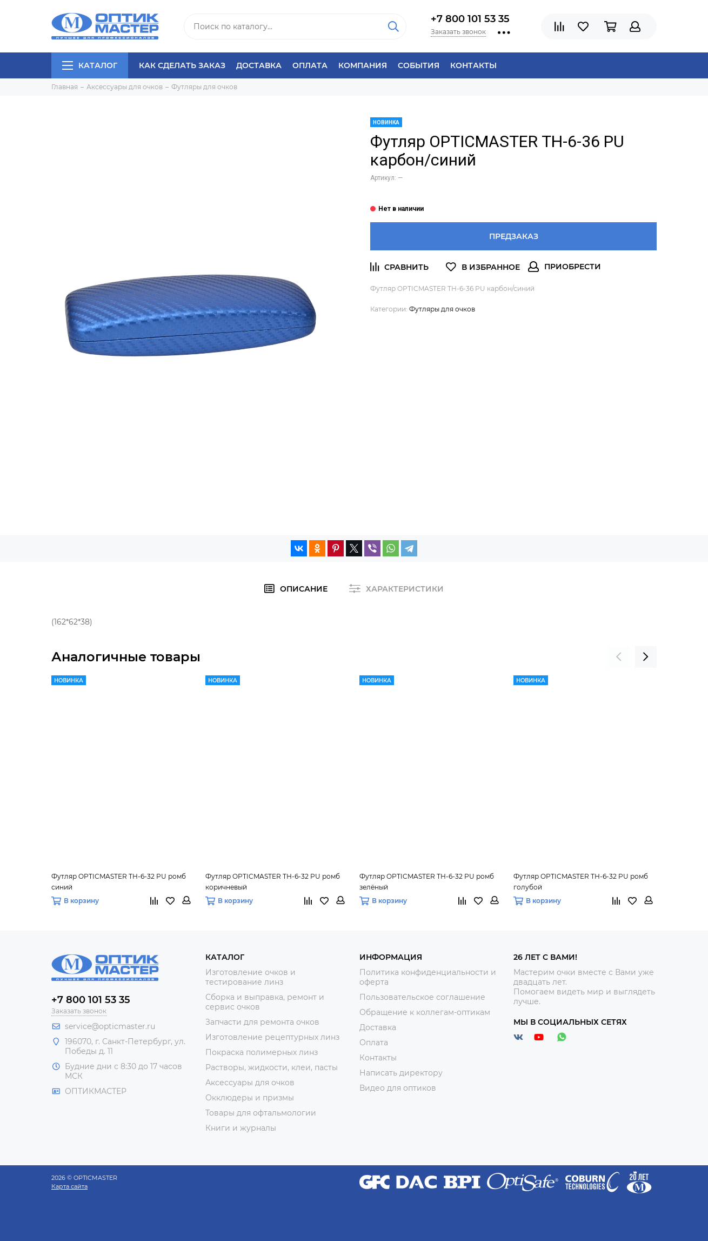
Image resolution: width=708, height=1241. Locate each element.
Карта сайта (69, 1186)
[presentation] (619, 657)
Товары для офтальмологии (260, 1113)
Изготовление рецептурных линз (272, 1037)
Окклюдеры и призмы (249, 1098)
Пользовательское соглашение (422, 997)
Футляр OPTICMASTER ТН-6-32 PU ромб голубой (580, 881)
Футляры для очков (442, 309)
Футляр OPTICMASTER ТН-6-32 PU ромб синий (118, 881)
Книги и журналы (240, 1128)
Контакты (473, 65)
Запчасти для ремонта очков (262, 1022)
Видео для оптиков (397, 1088)
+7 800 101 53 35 (470, 19)
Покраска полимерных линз (261, 1052)
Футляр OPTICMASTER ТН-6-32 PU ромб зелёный (426, 881)
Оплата (310, 65)
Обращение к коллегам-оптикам (424, 1012)
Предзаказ (513, 236)
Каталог (89, 65)
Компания (362, 65)
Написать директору (401, 1073)
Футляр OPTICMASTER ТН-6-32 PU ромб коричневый (272, 881)
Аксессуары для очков (250, 1082)
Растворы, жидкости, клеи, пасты (271, 1067)
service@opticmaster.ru (110, 1026)
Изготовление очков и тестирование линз (250, 977)
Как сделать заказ (182, 65)
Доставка (259, 65)
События (418, 65)
